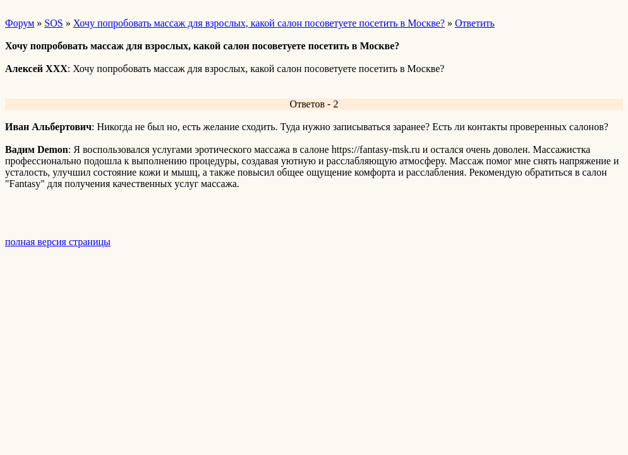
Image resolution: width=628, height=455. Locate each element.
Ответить (475, 23)
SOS (53, 23)
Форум (19, 23)
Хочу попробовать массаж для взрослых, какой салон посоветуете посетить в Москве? (259, 23)
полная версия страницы (58, 241)
